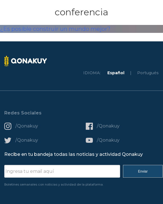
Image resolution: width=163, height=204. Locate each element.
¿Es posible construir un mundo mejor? (55, 29)
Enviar (143, 171)
